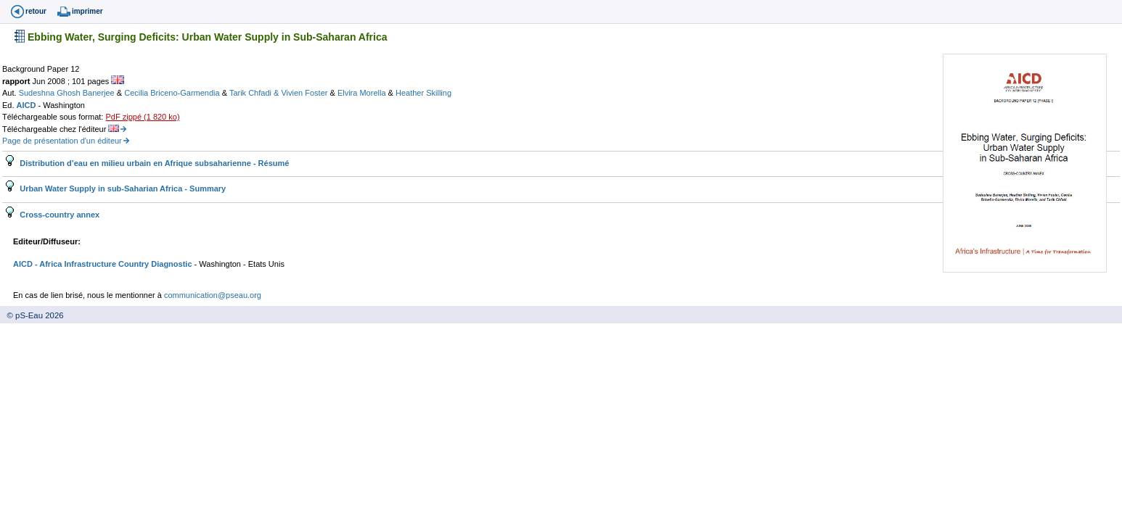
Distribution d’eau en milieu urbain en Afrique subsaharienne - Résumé (153, 163)
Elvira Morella (362, 92)
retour (35, 11)
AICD (27, 105)
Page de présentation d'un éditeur (62, 140)
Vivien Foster (305, 92)
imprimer (87, 11)
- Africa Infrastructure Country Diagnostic (112, 264)
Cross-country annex (58, 214)
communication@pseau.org (212, 295)
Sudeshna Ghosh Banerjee (68, 92)
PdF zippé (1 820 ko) (142, 116)
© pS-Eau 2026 (32, 315)
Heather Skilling (423, 92)
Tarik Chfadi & (255, 92)
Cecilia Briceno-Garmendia (173, 92)
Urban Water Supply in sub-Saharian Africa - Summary (121, 188)
